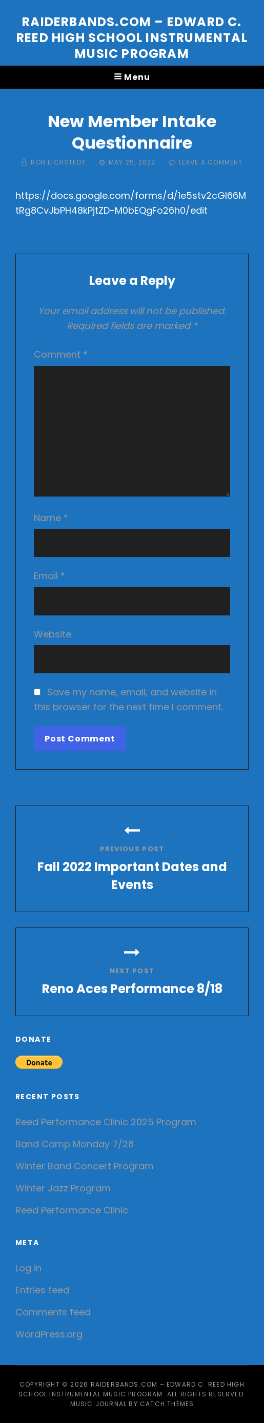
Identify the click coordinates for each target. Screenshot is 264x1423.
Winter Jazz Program (63, 1188)
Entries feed (42, 1290)
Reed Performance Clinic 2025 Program (105, 1122)
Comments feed (53, 1312)
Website (52, 634)
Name (51, 517)
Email (49, 575)
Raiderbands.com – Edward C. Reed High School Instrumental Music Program (132, 37)
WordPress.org (49, 1334)
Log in (28, 1268)
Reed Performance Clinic (71, 1210)
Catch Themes (167, 1403)
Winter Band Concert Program (84, 1166)
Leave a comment (211, 162)
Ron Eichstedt (58, 162)
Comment (61, 354)
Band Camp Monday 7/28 (74, 1144)
